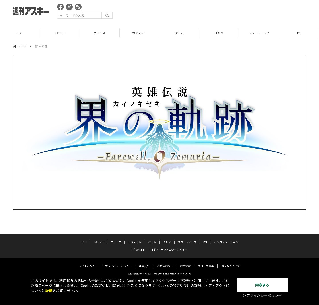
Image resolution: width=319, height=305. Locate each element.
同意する (262, 285)
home (19, 46)
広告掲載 (185, 262)
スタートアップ (259, 33)
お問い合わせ (165, 262)
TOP (20, 33)
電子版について (230, 262)
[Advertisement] (225, 12)
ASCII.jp (139, 246)
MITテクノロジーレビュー (169, 246)
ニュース (99, 33)
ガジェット (139, 33)
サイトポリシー (88, 262)
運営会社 (144, 262)
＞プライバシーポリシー (262, 295)
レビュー (60, 33)
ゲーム (179, 33)
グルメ (219, 33)
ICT (299, 33)
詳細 (48, 291)
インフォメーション (226, 238)
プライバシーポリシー (118, 262)
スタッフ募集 (206, 262)
